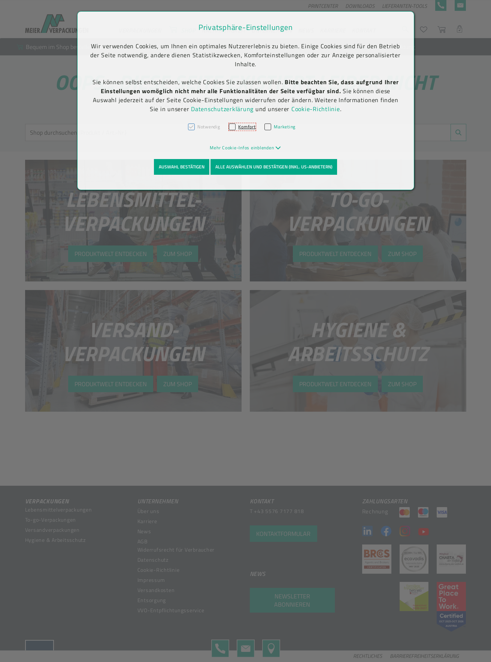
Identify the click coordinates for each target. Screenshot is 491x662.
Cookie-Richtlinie (315, 108)
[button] (245, 147)
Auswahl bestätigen (181, 166)
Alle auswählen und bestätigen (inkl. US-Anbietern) (273, 166)
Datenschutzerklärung (222, 108)
